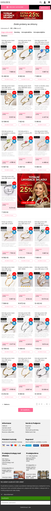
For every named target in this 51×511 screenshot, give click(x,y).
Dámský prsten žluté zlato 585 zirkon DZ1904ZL (8, 42)
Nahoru (5, 404)
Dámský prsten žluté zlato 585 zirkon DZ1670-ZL (24, 42)
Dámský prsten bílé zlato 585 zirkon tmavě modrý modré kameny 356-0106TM (42, 43)
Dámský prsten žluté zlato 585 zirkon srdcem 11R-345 (8, 269)
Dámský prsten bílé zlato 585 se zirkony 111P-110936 (24, 315)
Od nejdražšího (26, 32)
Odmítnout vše (25, 507)
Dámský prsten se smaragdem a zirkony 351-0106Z (8, 133)
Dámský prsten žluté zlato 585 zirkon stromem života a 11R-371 (8, 88)
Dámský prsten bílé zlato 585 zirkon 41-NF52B (41, 315)
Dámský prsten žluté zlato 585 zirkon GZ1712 (42, 132)
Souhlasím (5, 498)
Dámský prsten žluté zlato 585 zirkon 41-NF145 (24, 223)
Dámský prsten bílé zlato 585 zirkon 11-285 (8, 177)
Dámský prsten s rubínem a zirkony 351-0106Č (25, 133)
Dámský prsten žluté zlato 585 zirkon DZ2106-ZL (8, 315)
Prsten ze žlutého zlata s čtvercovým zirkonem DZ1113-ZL (42, 87)
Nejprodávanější (7, 32)
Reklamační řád (30, 432)
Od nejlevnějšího (39, 32)
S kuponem (6, 68)
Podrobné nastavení (9, 503)
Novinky (17, 32)
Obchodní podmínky (32, 430)
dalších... (25, 410)
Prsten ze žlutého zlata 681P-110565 (25, 268)
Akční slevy (44, 8)
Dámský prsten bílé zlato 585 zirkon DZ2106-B (41, 360)
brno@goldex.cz (31, 465)
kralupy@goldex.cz (8, 468)
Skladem (4, 36)
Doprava (28, 426)
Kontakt (28, 428)
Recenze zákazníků (8, 432)
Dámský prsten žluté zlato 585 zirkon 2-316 (41, 268)
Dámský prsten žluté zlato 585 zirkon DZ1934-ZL (8, 360)
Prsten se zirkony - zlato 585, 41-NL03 (7, 223)
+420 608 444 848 (30, 469)
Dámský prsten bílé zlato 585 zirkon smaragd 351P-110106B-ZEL (42, 224)
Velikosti (4, 426)
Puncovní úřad (6, 430)
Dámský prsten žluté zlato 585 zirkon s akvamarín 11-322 (24, 360)
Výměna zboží (6, 428)
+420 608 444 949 (6, 472)
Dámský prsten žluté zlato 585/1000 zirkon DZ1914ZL (24, 87)
